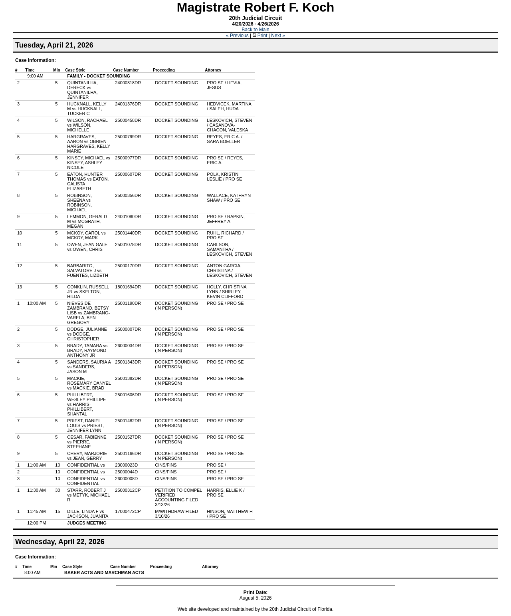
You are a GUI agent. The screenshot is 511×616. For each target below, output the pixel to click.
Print (260, 35)
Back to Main (255, 29)
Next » (278, 35)
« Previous (237, 35)
